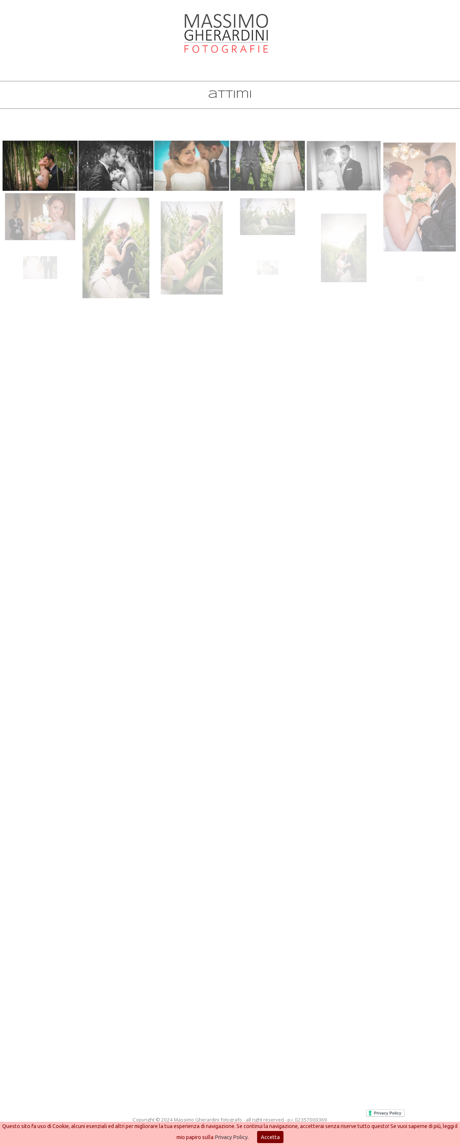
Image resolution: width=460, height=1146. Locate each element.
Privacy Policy (231, 1137)
